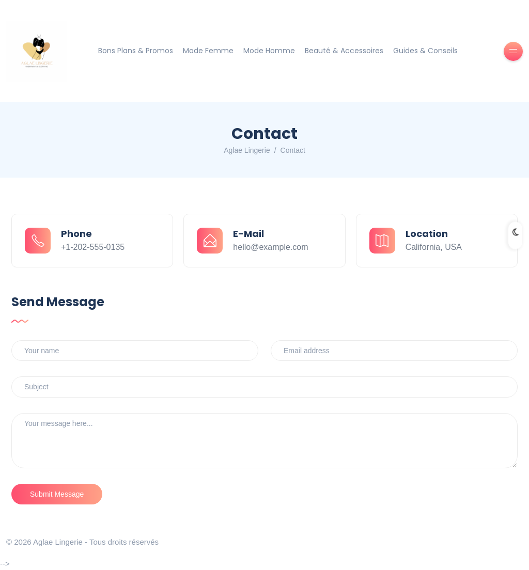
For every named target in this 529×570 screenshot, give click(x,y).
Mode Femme (208, 50)
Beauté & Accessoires (344, 50)
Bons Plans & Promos (135, 50)
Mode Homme (269, 50)
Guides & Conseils (425, 50)
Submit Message (57, 494)
